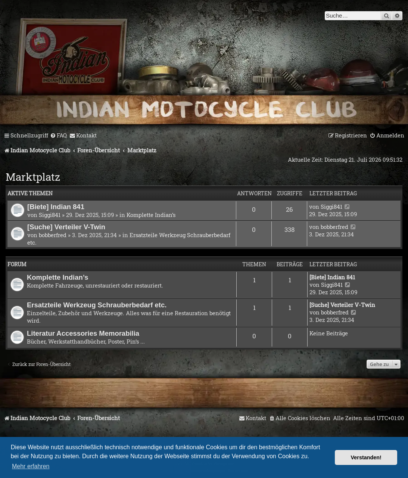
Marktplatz (33, 177)
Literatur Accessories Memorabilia (83, 333)
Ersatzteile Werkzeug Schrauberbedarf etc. (96, 305)
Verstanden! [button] (366, 457)
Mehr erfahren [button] (31, 466)
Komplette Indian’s (151, 214)
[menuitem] (58, 135)
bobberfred (52, 235)
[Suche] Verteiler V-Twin (66, 227)
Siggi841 (49, 214)
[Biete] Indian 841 (55, 207)
